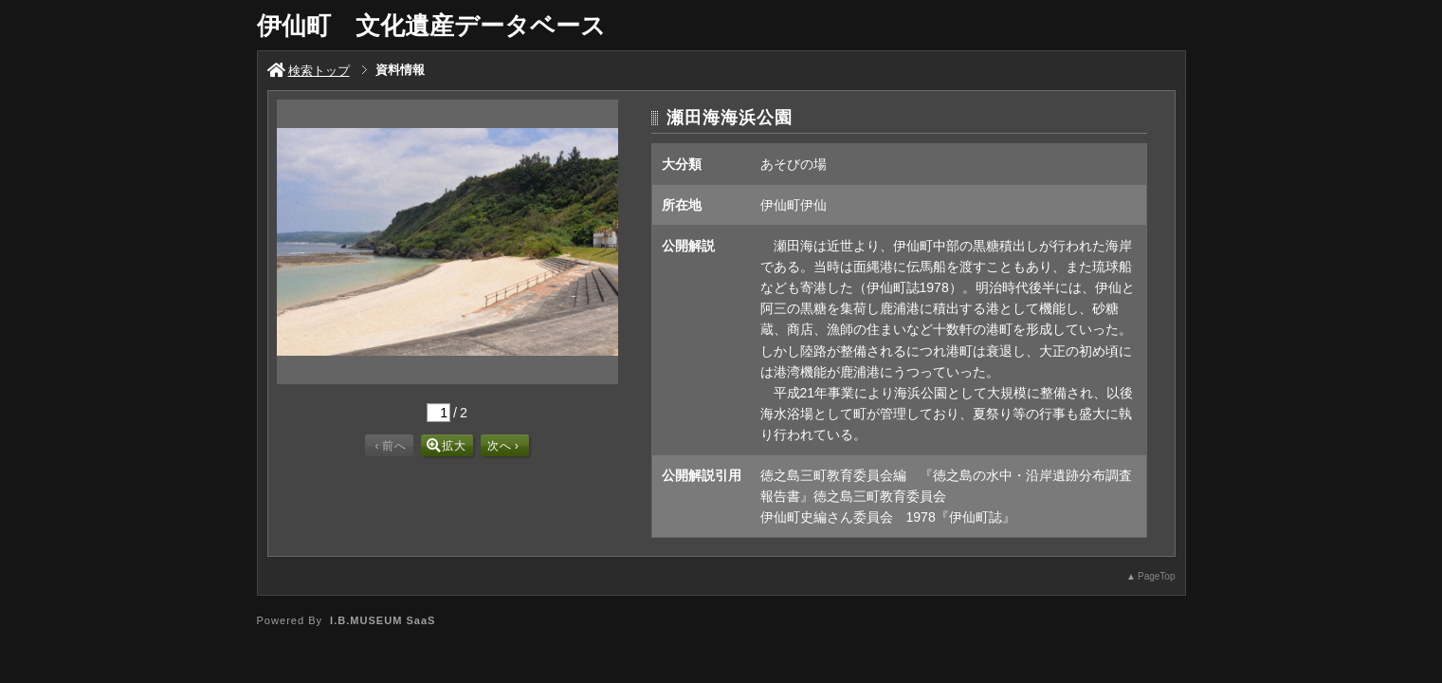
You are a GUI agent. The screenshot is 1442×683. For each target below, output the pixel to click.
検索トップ (308, 71)
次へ (503, 445)
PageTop (1156, 576)
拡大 (446, 445)
